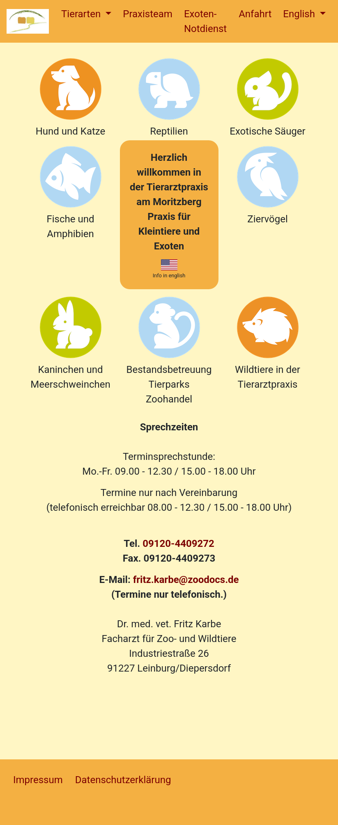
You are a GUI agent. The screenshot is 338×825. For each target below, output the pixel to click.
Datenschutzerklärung (123, 780)
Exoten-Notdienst (205, 21)
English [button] (300, 14)
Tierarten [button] (82, 14)
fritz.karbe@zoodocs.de (186, 579)
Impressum (38, 780)
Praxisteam (147, 14)
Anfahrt (255, 14)
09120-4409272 (178, 543)
